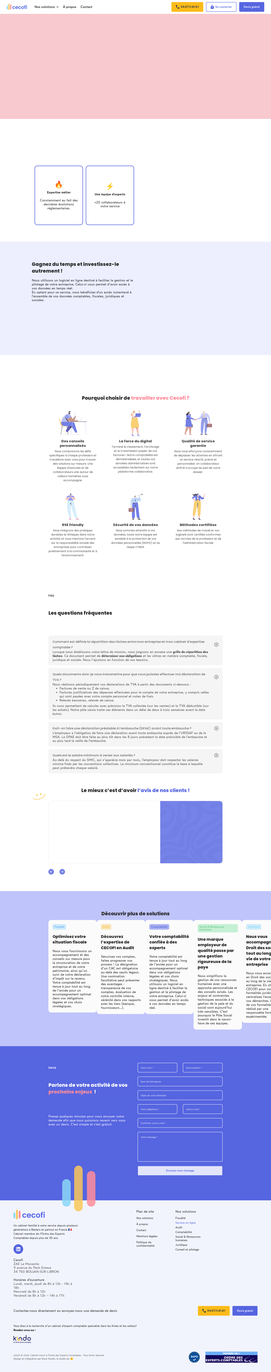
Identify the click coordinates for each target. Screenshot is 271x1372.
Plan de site (145, 1211)
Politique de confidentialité (145, 1244)
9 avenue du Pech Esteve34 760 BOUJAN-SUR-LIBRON (36, 1270)
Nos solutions (144, 1218)
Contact (141, 1230)
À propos (142, 1224)
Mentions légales (146, 1236)
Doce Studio (48, 1358)
